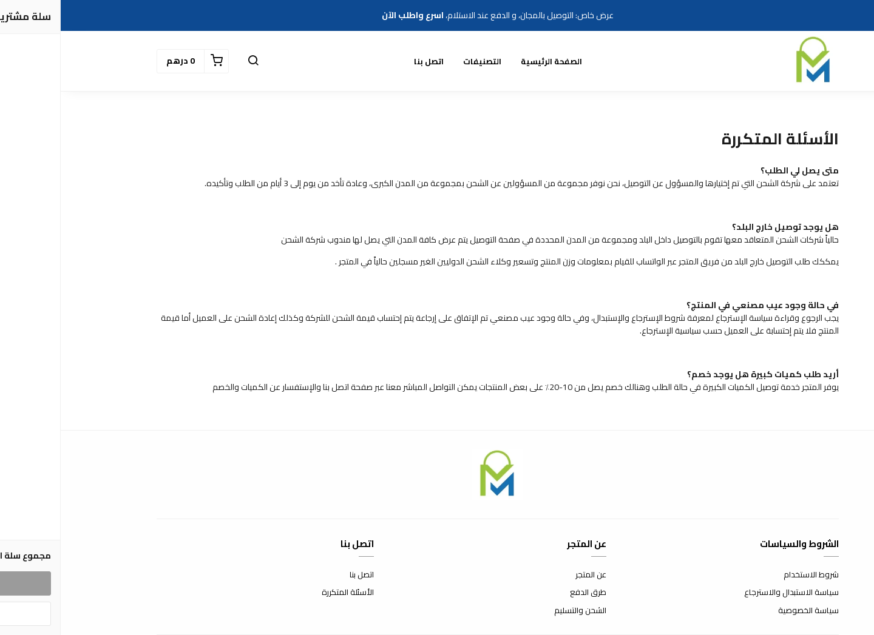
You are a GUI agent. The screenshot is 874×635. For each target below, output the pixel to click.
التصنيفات (421, 61)
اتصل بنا (368, 61)
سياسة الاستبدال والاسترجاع (730, 592)
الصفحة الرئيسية (490, 61)
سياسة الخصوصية (747, 611)
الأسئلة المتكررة (287, 592)
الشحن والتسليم (519, 611)
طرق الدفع (527, 592)
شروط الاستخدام (750, 575)
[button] (192, 61)
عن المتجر (530, 575)
